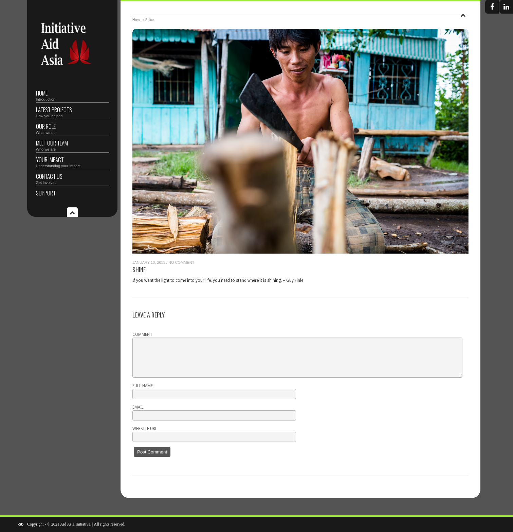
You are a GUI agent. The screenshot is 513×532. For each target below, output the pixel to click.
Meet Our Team (72, 145)
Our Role (72, 128)
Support (46, 193)
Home (72, 95)
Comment (142, 334)
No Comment (181, 262)
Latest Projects (72, 111)
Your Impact (72, 161)
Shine (139, 269)
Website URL (144, 428)
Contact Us (72, 178)
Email (138, 407)
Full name (142, 385)
